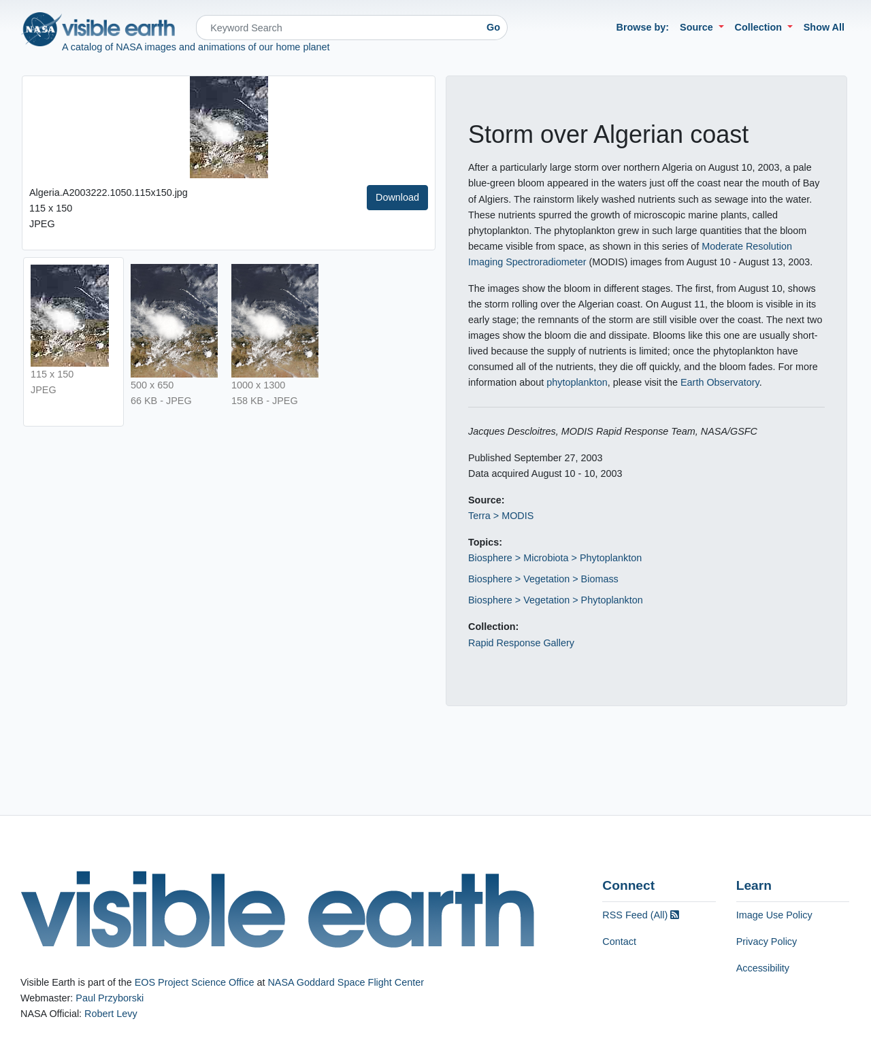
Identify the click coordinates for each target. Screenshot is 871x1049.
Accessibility (762, 968)
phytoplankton (577, 382)
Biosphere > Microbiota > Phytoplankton (555, 557)
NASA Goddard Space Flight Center (345, 982)
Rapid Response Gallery (521, 642)
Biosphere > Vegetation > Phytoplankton (555, 600)
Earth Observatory (719, 382)
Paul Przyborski (110, 998)
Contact (619, 941)
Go (493, 27)
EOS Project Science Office (194, 982)
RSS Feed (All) (640, 915)
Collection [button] (760, 27)
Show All (824, 27)
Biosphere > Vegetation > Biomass (543, 578)
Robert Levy (110, 1013)
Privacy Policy (767, 941)
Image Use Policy (774, 915)
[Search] (338, 27)
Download (397, 197)
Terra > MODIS (500, 515)
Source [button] (698, 27)
